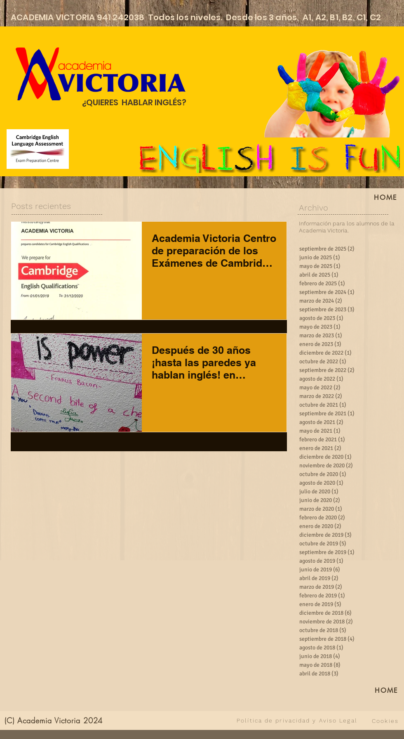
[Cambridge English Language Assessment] (38, 149)
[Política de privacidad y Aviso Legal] (297, 720)
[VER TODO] (172, 720)
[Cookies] (385, 721)
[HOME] (386, 690)
